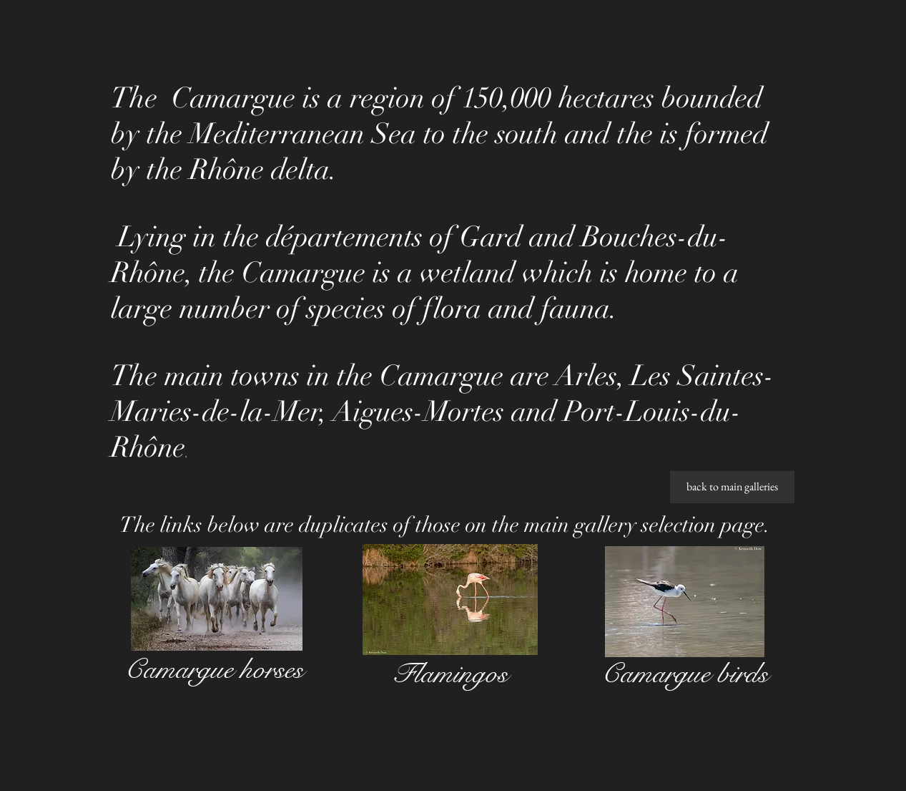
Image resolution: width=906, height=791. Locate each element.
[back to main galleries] (732, 487)
